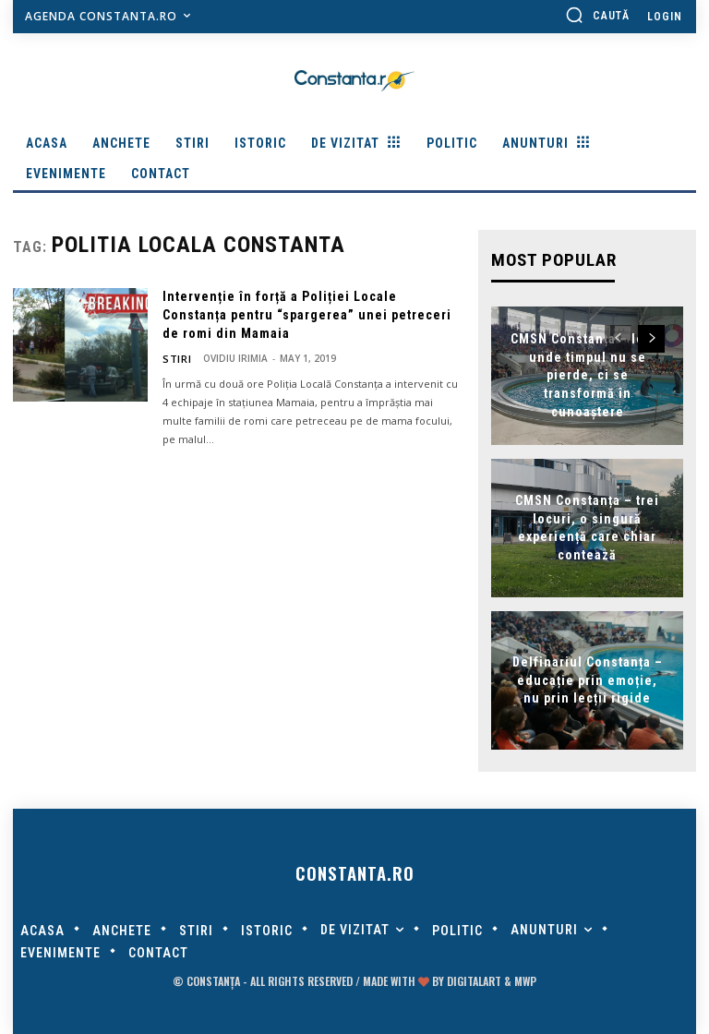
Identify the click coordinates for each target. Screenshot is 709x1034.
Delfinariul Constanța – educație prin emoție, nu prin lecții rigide (587, 678)
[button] (597, 15)
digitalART (474, 981)
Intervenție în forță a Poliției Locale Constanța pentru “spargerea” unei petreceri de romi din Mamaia (306, 314)
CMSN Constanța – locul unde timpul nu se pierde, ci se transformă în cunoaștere (588, 373)
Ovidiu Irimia (230, 358)
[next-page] (651, 337)
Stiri (174, 358)
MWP (525, 981)
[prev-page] (618, 337)
